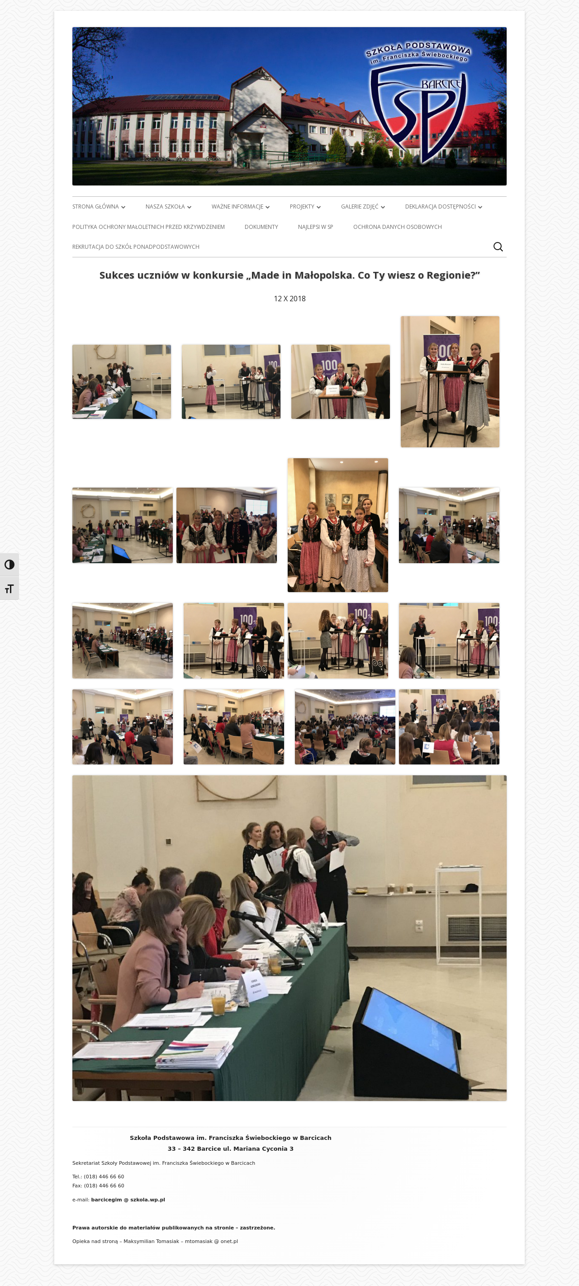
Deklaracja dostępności (440, 206)
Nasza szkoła (165, 206)
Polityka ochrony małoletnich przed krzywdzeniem (148, 227)
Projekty (302, 206)
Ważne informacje (237, 206)
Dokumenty (261, 227)
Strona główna (95, 206)
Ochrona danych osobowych (397, 227)
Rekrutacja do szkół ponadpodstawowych (135, 247)
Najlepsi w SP (315, 227)
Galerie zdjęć (360, 206)
